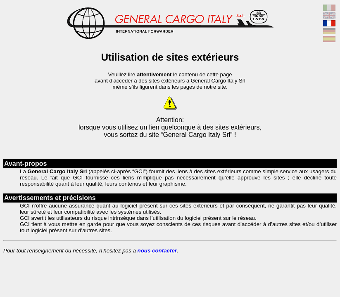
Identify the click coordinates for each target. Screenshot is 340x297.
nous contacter (157, 251)
